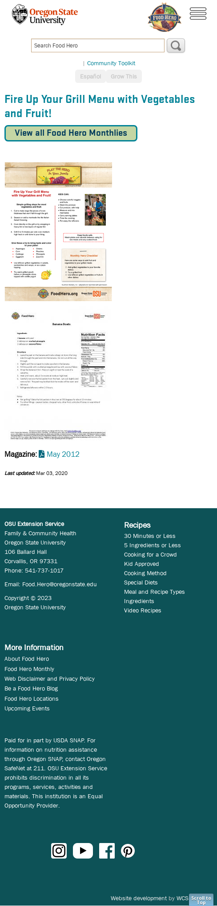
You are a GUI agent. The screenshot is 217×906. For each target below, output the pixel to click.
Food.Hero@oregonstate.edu (59, 584)
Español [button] (90, 76)
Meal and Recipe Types (154, 592)
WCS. (183, 898)
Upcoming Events (27, 708)
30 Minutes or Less (150, 536)
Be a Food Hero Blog (31, 688)
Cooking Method (145, 573)
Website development (139, 898)
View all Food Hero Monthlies (71, 133)
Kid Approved (141, 564)
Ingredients (139, 601)
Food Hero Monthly (29, 669)
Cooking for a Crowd (150, 554)
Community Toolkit (111, 63)
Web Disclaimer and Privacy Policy (49, 678)
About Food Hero (26, 659)
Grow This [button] (124, 76)
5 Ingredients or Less (152, 545)
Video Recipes (142, 610)
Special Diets (141, 582)
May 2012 (63, 454)
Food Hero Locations (31, 698)
